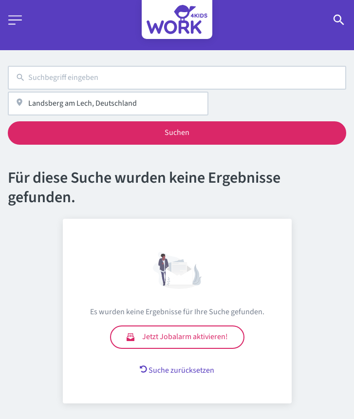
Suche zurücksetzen (177, 370)
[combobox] (177, 78)
